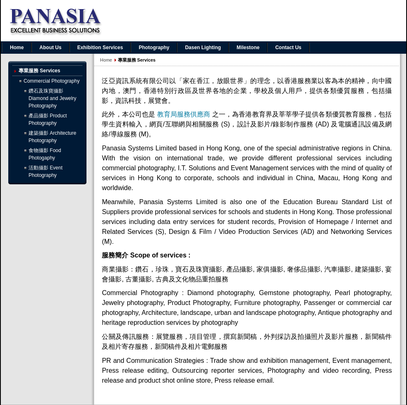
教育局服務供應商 (184, 114)
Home (106, 59)
